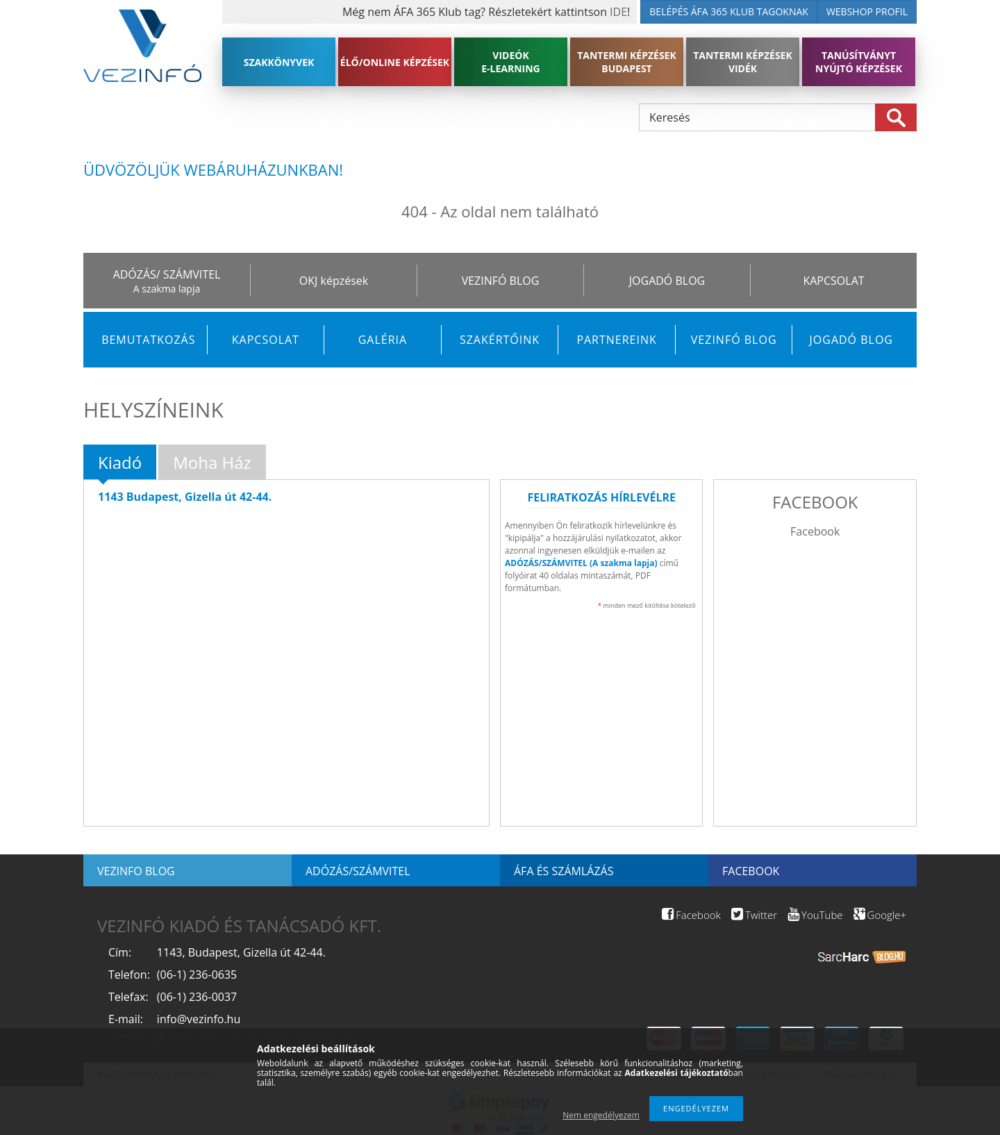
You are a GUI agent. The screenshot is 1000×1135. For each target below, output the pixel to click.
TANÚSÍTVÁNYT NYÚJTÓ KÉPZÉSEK (858, 62)
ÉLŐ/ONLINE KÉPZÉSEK (394, 62)
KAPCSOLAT (833, 280)
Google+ (879, 915)
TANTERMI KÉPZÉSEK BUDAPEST (626, 62)
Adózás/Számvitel (358, 871)
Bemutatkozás (148, 339)
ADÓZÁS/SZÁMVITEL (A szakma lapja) (581, 563)
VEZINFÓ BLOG (501, 280)
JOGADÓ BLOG (667, 280)
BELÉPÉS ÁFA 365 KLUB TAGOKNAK (728, 11)
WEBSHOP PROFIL (867, 11)
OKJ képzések (333, 280)
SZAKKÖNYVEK (279, 62)
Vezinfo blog (136, 871)
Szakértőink (500, 339)
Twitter (754, 915)
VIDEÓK (510, 62)
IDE (618, 11)
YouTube (815, 915)
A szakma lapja (166, 288)
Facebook (815, 531)
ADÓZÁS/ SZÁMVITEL (167, 274)
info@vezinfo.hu (198, 1019)
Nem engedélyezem (601, 1115)
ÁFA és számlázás (563, 871)
